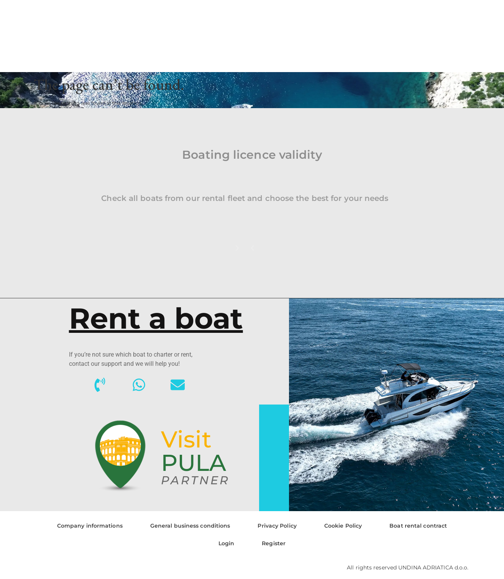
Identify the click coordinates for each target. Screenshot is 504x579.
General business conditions (190, 525)
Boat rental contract (418, 525)
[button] (252, 248)
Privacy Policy (277, 525)
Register (274, 543)
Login (226, 543)
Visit (186, 439)
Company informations (90, 525)
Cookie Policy (343, 525)
